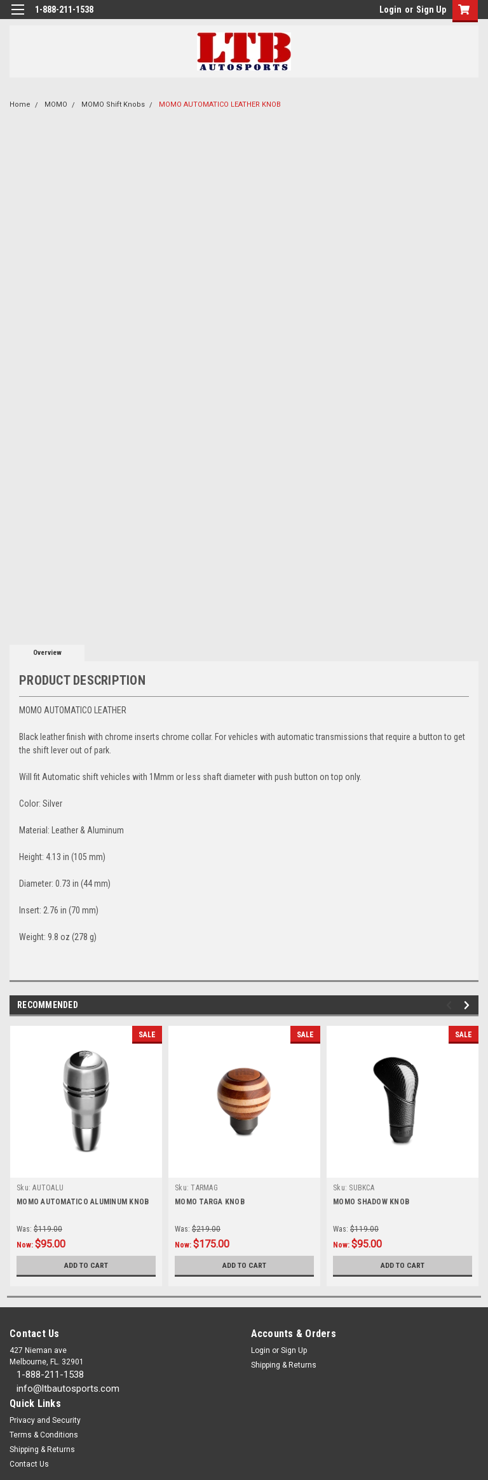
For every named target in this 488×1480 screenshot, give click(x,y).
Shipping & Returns (283, 1365)
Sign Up (431, 9)
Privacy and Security (45, 1420)
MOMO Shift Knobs (113, 104)
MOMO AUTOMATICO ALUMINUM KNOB (83, 1201)
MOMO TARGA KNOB (210, 1201)
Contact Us (29, 1464)
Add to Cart (86, 1265)
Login (390, 9)
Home (20, 104)
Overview (47, 653)
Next (468, 1005)
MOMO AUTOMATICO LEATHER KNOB (220, 104)
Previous (451, 1005)
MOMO (55, 104)
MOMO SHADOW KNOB (371, 1201)
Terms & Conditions (44, 1434)
